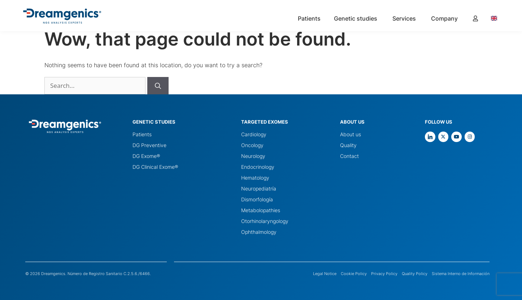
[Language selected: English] (497, 18)
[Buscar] (158, 85)
